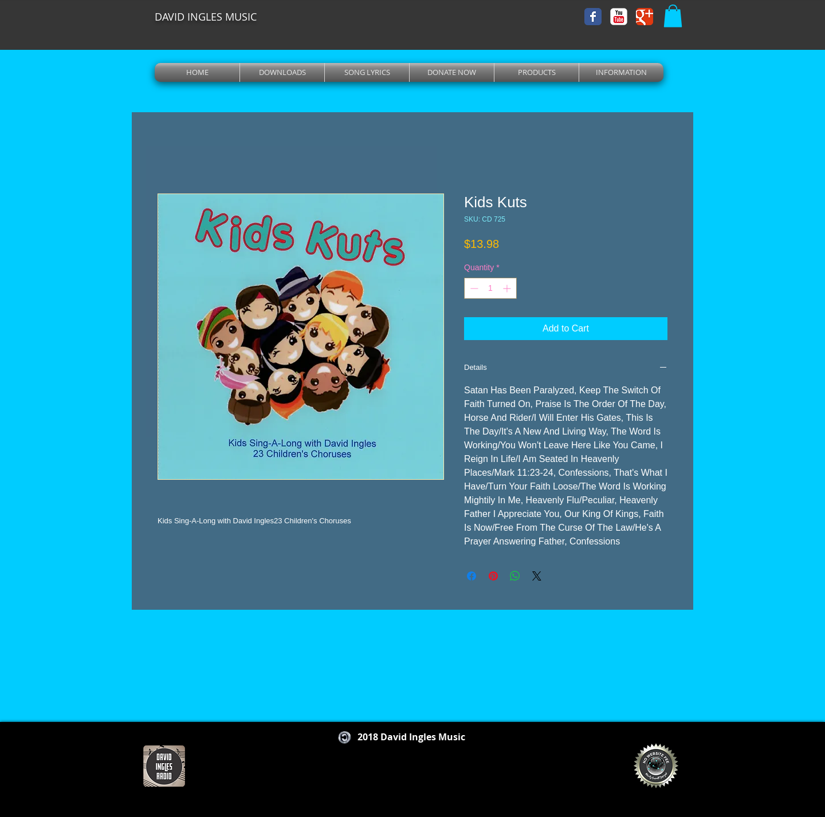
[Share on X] (537, 576)
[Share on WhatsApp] (515, 576)
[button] (672, 16)
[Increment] (508, 288)
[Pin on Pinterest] (493, 576)
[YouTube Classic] (618, 16)
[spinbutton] (490, 288)
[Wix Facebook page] (593, 16)
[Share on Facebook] (471, 576)
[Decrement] (473, 288)
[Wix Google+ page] (644, 16)
